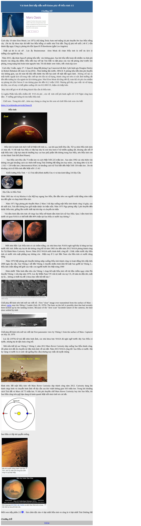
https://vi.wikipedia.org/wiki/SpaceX (16, 105)
